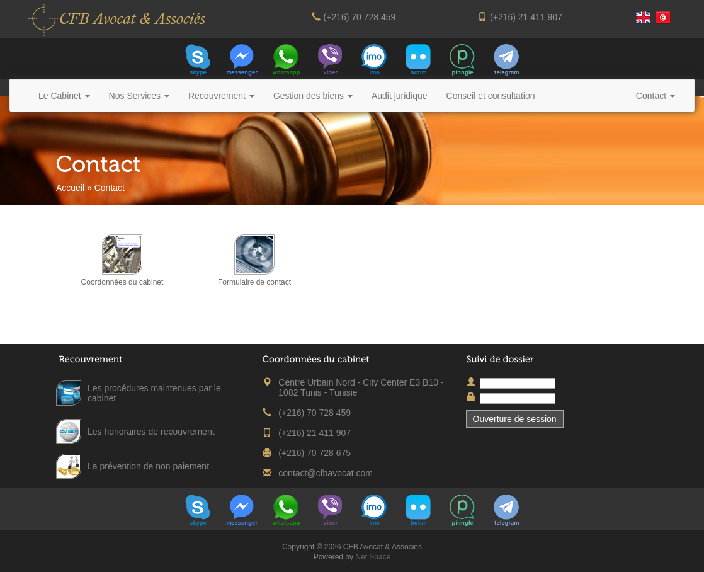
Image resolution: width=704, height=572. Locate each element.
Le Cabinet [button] (64, 96)
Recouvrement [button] (221, 96)
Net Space (372, 556)
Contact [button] (655, 96)
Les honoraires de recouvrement (151, 431)
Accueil (70, 188)
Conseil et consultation (490, 96)
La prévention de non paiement (148, 466)
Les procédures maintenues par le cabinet (154, 393)
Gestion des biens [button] (313, 96)
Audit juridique (400, 96)
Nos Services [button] (139, 96)
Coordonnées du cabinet (122, 282)
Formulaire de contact (254, 282)
